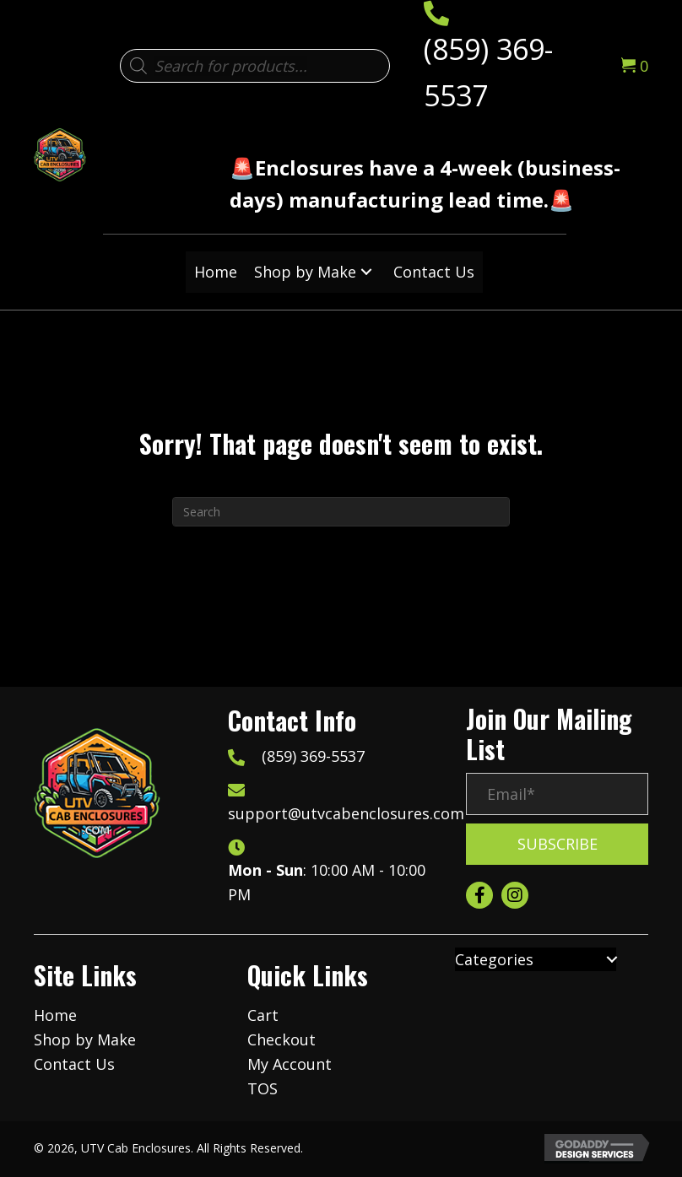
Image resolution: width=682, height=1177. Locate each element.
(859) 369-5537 (313, 756)
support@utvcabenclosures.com (346, 813)
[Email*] (557, 794)
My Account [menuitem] (289, 1064)
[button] (366, 272)
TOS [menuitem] (262, 1088)
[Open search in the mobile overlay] (255, 66)
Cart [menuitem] (263, 1015)
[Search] (341, 511)
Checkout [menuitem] (281, 1039)
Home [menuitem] (55, 1015)
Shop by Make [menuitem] (85, 1039)
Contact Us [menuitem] (74, 1064)
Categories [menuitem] (494, 959)
